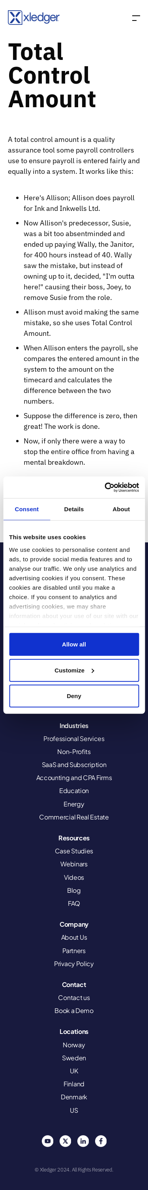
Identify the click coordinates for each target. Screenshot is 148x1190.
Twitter (65, 1141)
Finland (74, 1084)
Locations (74, 1031)
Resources (74, 838)
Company (74, 924)
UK (74, 1071)
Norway (74, 1044)
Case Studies (74, 851)
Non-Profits (74, 751)
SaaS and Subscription (74, 764)
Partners (74, 950)
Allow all (74, 644)
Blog (74, 890)
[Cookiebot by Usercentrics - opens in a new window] (105, 487)
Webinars (74, 864)
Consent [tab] (27, 509)
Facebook (101, 1141)
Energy (74, 804)
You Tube (47, 1141)
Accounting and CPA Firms (74, 777)
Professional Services (74, 738)
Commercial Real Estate (74, 817)
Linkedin (83, 1141)
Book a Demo (74, 1010)
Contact (74, 984)
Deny (74, 696)
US (74, 1110)
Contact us (74, 997)
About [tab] (121, 509)
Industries (74, 725)
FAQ (74, 903)
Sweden (74, 1058)
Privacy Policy (74, 963)
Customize (74, 670)
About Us (74, 937)
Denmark (74, 1097)
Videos (74, 877)
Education (74, 790)
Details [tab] (74, 509)
